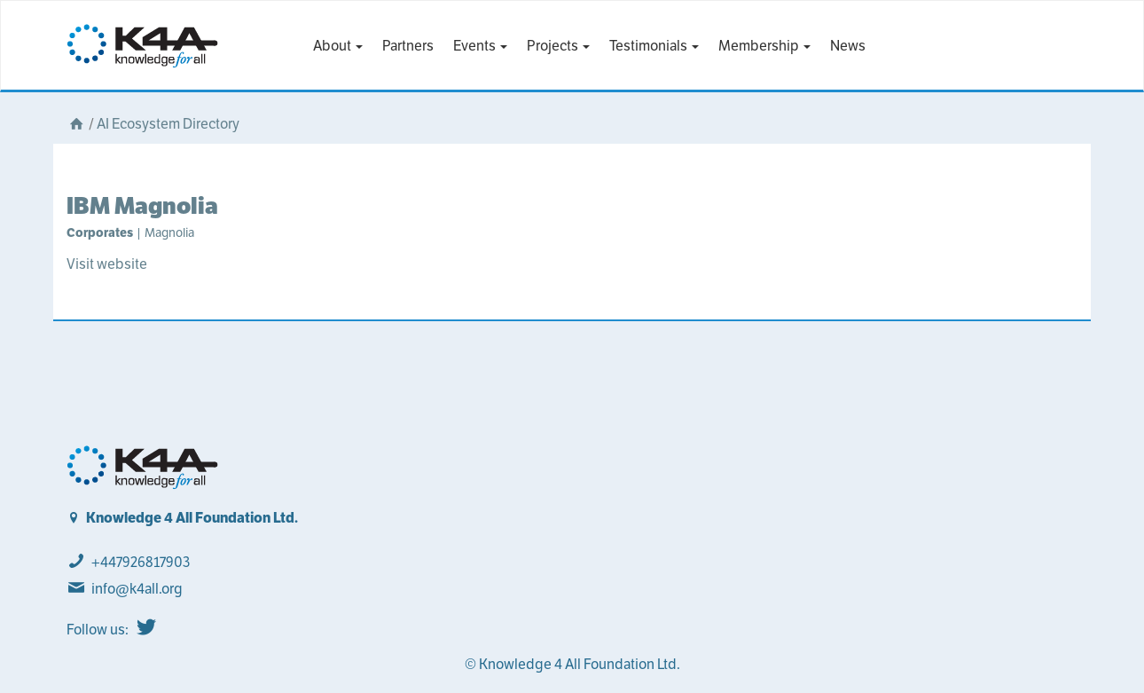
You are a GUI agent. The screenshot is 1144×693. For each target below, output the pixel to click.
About (338, 45)
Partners (408, 45)
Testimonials (654, 45)
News (848, 45)
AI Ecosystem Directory (168, 123)
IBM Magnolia (142, 205)
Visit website (107, 264)
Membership (764, 45)
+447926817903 (140, 562)
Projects (558, 45)
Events (480, 45)
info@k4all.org (137, 588)
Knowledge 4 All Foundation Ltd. (192, 517)
